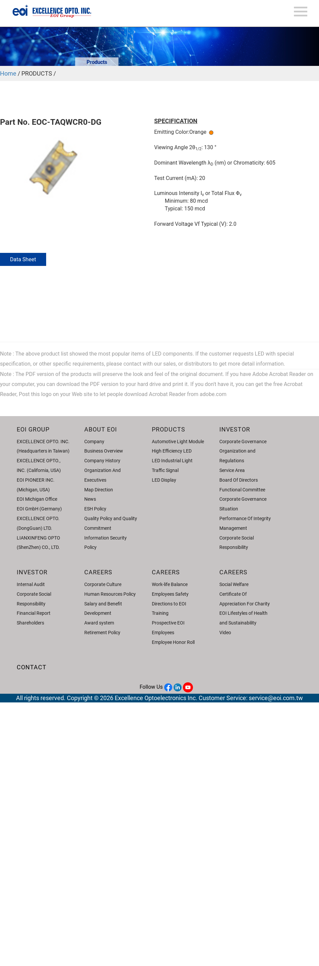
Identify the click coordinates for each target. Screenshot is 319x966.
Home (8, 73)
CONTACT (31, 667)
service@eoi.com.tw (276, 697)
